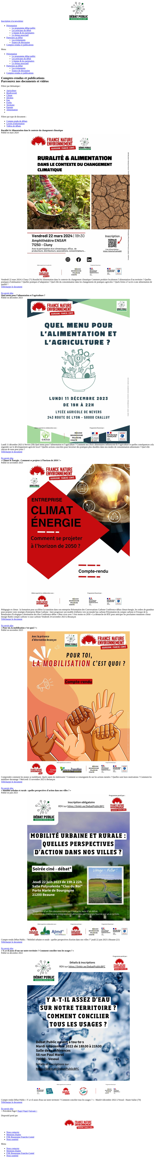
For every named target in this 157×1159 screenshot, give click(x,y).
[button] (12, 21)
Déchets (9, 98)
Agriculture (11, 90)
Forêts (9, 102)
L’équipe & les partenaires (23, 33)
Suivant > (33, 1111)
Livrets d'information (15, 123)
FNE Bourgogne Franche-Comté (20, 1137)
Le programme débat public (23, 28)
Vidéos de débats (13, 126)
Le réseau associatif (20, 35)
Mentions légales (13, 1134)
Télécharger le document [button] (11, 287)
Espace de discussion (21, 42)
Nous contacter (12, 1132)
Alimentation (12, 110)
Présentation (11, 25)
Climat (9, 95)
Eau (8, 100)
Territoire (10, 105)
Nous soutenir (12, 1139)
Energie (9, 107)
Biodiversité (11, 93)
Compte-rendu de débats (16, 121)
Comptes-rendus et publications (20, 45)
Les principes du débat (21, 30)
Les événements (18, 40)
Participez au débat (14, 37)
